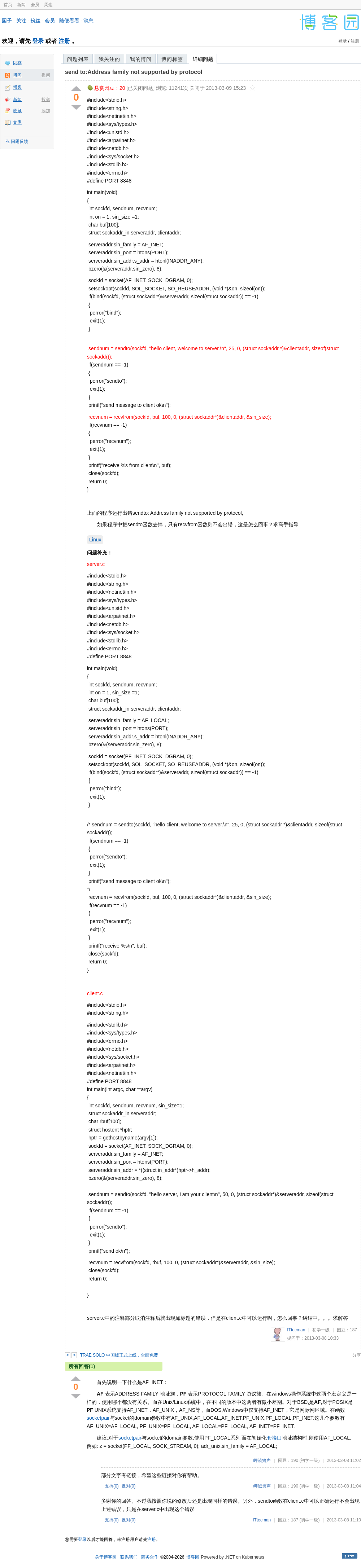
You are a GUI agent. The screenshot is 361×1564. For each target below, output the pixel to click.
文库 (17, 122)
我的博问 (141, 59)
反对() (129, 1486)
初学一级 (321, 1329)
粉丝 (35, 20)
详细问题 (203, 59)
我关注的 (109, 59)
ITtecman (296, 1329)
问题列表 (78, 59)
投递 (46, 99)
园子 (7, 20)
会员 (35, 4)
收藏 (17, 110)
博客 (17, 87)
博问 (17, 75)
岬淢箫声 (262, 1460)
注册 (64, 41)
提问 (46, 75)
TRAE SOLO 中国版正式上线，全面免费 (119, 1355)
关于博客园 (106, 1557)
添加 (46, 110)
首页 (8, 4)
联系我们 (129, 1557)
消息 (88, 20)
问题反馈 (19, 141)
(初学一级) (309, 1460)
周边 (48, 4)
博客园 (192, 1557)
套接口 (274, 1438)
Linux (95, 539)
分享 (356, 1355)
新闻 (21, 4)
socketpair (98, 1418)
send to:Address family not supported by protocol (133, 72)
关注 (21, 20)
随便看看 (69, 20)
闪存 (17, 62)
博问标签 (172, 59)
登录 (38, 41)
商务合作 (149, 1557)
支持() (112, 1486)
